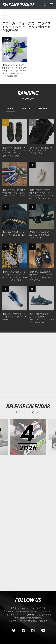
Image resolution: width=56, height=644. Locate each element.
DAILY (10, 109)
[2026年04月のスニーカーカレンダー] (28, 437)
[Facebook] (23, 630)
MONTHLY (42, 109)
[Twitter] (13, 630)
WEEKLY (26, 109)
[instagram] (32, 630)
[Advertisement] (28, 365)
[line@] (42, 630)
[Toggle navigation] (51, 5)
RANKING (28, 92)
